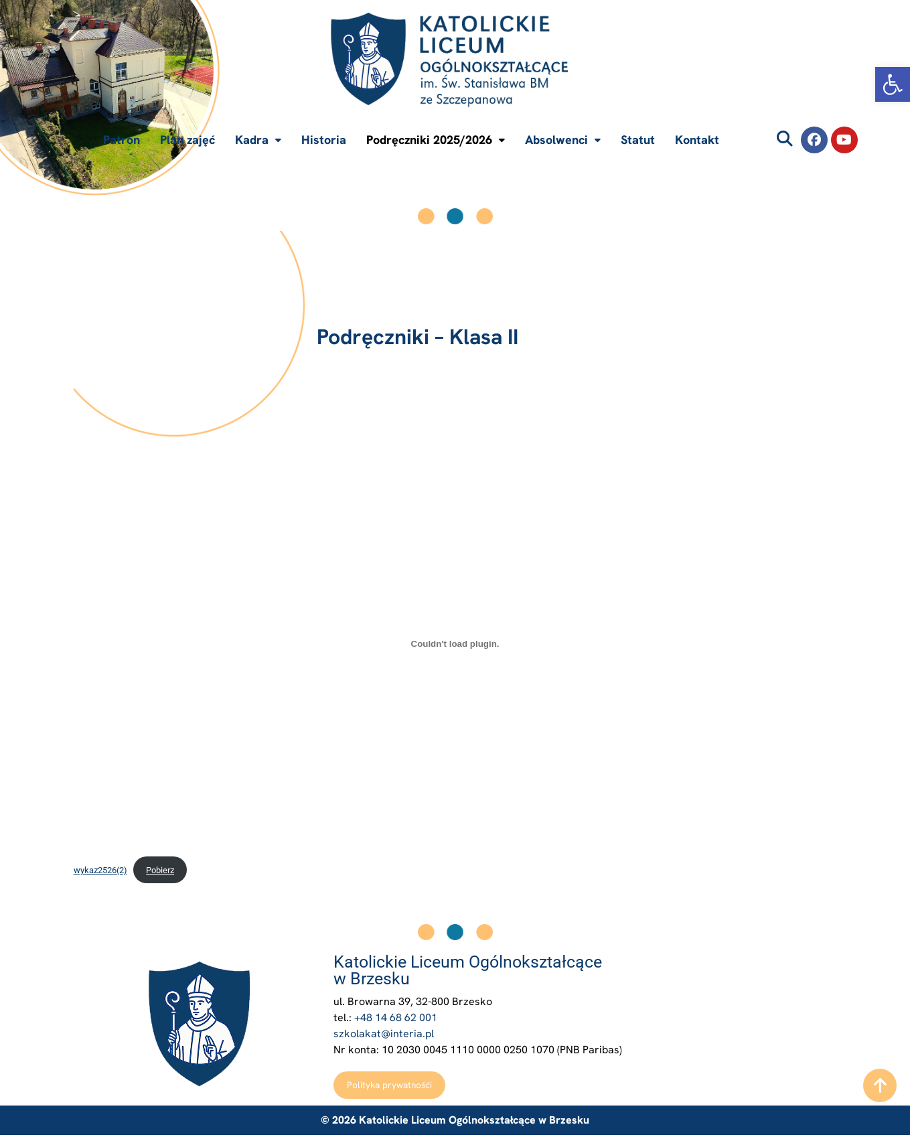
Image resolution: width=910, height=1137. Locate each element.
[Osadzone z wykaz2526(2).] (455, 643)
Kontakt (697, 139)
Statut (638, 139)
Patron (121, 139)
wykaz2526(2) (100, 870)
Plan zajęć (187, 139)
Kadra (258, 139)
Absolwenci (563, 139)
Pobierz (160, 870)
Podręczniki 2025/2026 (435, 139)
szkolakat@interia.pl (383, 1034)
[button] (892, 84)
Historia (323, 139)
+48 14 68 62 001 (395, 1017)
